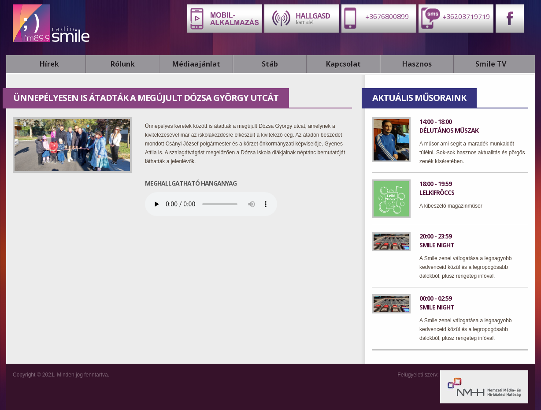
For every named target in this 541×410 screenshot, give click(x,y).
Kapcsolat (343, 64)
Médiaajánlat (196, 64)
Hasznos (417, 64)
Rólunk (123, 64)
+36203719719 (454, 18)
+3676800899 (375, 18)
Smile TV (490, 64)
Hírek (49, 64)
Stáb (270, 64)
